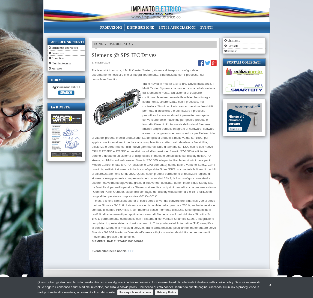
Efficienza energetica (65, 47)
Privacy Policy (166, 292)
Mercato (57, 68)
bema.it (232, 51)
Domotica (58, 58)
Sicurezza (58, 53)
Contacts (232, 46)
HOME (98, 44)
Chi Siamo (233, 40)
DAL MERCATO (119, 44)
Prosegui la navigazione (135, 292)
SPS (131, 251)
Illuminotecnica (61, 63)
